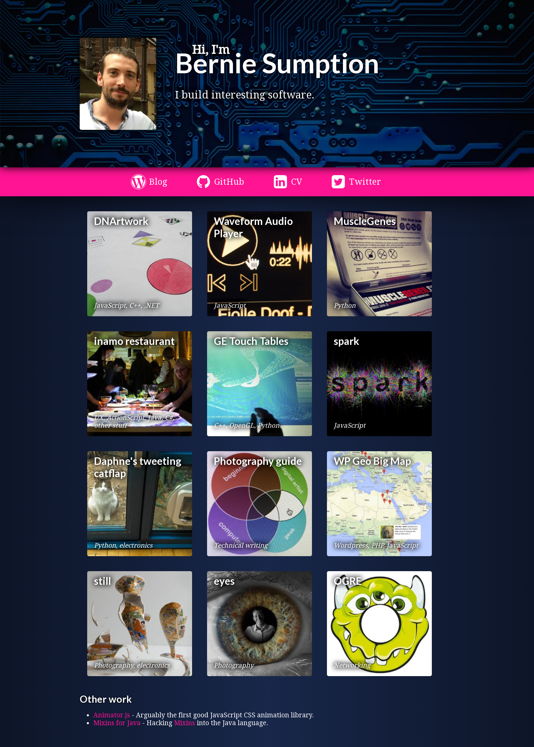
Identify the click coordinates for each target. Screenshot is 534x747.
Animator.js (111, 715)
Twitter (365, 182)
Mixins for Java (117, 723)
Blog (158, 182)
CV (296, 182)
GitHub (229, 182)
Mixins (184, 723)
